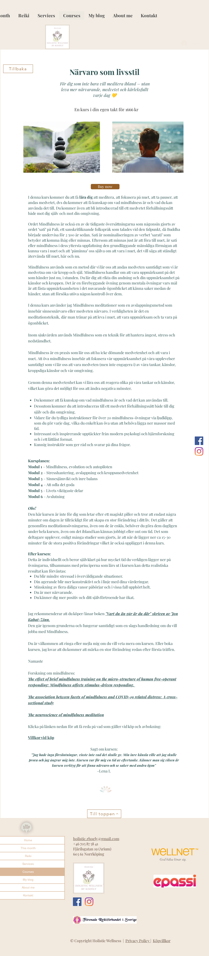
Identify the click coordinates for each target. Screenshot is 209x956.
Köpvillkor (162, 940)
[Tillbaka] (18, 69)
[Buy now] (105, 186)
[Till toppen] (104, 814)
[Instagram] (199, 451)
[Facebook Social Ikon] (199, 440)
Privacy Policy (137, 940)
